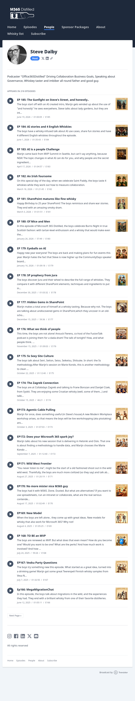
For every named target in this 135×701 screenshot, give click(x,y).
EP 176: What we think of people (38, 329)
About (100, 27)
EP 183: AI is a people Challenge (38, 149)
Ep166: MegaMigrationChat (35, 589)
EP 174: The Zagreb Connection (38, 383)
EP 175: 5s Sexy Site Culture (35, 356)
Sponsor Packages (75, 27)
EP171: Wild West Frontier (34, 463)
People (49, 27)
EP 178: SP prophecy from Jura (37, 275)
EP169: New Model (29, 513)
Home (11, 27)
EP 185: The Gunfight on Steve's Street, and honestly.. (53, 100)
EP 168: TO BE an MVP (31, 535)
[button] (10, 101)
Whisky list (15, 33)
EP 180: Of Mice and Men (33, 221)
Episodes (30, 27)
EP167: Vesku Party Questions (37, 562)
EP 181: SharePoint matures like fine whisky (46, 199)
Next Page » (15, 615)
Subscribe (38, 33)
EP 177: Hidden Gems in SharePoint (40, 302)
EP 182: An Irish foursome (34, 176)
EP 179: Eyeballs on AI (31, 248)
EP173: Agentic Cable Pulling (36, 410)
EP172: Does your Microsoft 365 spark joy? (45, 436)
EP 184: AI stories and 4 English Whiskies (44, 126)
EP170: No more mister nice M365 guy (42, 486)
